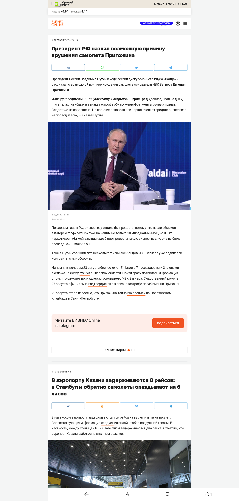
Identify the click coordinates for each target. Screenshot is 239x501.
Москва (76, 11)
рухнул (85, 273)
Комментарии (119, 350)
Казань (56, 11)
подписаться (168, 323)
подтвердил (97, 284)
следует (107, 423)
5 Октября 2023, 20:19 (65, 39)
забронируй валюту (66, 3)
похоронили (136, 293)
